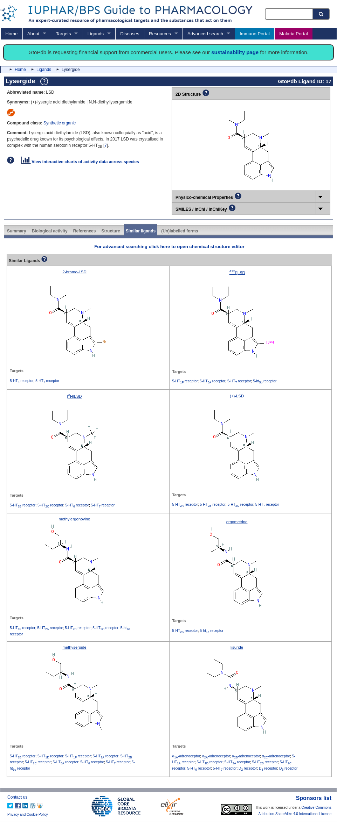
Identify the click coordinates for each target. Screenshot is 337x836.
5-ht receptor (264, 381)
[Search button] (321, 14)
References (84, 231)
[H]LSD (74, 396)
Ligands (96, 33)
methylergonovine (74, 519)
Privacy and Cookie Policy (27, 814)
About (33, 33)
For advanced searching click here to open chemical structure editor (169, 246)
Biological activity (50, 231)
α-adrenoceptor (186, 756)
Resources (160, 33)
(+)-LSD (237, 396)
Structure (110, 231)
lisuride (237, 647)
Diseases (129, 33)
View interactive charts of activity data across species (80, 161)
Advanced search (205, 33)
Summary (16, 231)
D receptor (248, 768)
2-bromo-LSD (74, 272)
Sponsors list (313, 798)
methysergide (74, 647)
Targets (63, 33)
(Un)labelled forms (179, 231)
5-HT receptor (22, 381)
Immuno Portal (255, 33)
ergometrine (237, 522)
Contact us (17, 797)
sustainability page (235, 52)
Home (11, 33)
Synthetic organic (59, 123)
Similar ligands (141, 231)
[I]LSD (236, 273)
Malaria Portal (293, 33)
